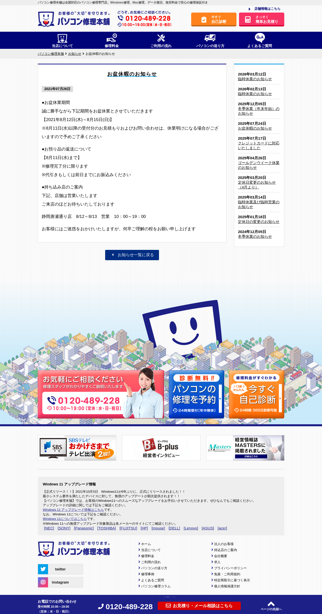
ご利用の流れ (151, 562)
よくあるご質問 (152, 580)
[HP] (144, 528)
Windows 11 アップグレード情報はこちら (73, 510)
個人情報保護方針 (227, 586)
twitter (52, 569)
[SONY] (64, 528)
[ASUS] (208, 528)
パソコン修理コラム (156, 586)
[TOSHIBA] (106, 528)
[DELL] (174, 528)
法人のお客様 (224, 544)
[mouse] (158, 528)
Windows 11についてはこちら (65, 519)
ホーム (146, 544)
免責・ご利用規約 (227, 574)
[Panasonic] (84, 528)
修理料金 (147, 556)
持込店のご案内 (225, 550)
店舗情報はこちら (264, 9)
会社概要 (220, 556)
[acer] (222, 528)
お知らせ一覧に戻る (132, 255)
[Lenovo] (191, 528)
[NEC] (49, 528)
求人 (217, 562)
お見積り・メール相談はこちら (199, 605)
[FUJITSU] (128, 528)
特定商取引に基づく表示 (232, 580)
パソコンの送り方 (154, 568)
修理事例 (147, 574)
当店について (151, 550)
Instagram (53, 582)
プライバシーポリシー (230, 568)
